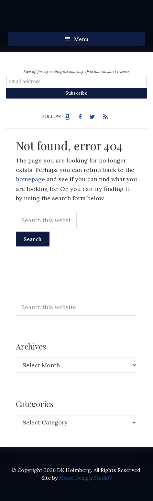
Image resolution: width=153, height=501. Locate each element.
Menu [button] (81, 39)
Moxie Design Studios (85, 478)
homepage (30, 179)
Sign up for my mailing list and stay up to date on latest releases (77, 71)
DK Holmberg (72, 19)
